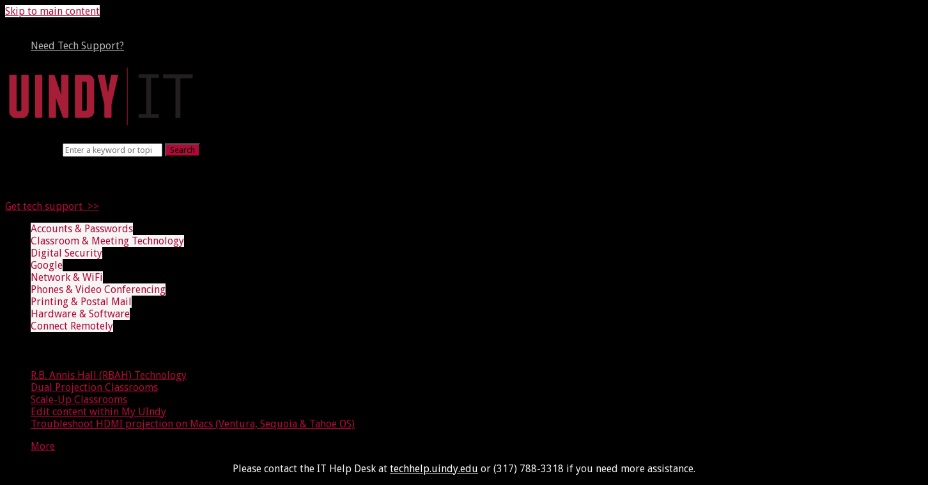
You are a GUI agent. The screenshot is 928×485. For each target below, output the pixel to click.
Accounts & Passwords (82, 229)
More (43, 446)
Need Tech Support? (77, 46)
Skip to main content (52, 11)
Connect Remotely (72, 326)
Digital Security (66, 253)
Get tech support (43, 206)
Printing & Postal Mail (81, 302)
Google (47, 265)
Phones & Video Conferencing (98, 289)
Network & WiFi (67, 277)
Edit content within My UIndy (98, 412)
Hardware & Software (80, 314)
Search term (32, 149)
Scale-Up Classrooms (79, 400)
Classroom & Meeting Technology (107, 241)
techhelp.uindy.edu (434, 469)
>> (90, 206)
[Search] (112, 150)
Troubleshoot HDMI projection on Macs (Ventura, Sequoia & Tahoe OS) (193, 424)
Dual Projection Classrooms (94, 387)
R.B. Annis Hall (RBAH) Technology (109, 375)
